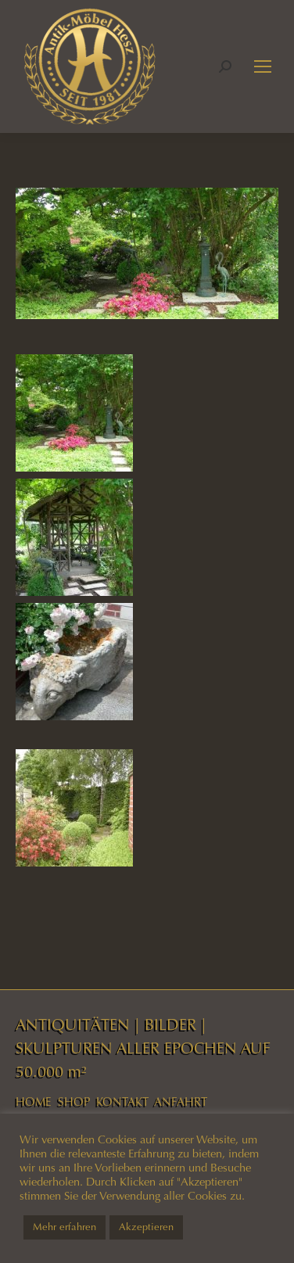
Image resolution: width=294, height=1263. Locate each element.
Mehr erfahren (64, 1227)
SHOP (74, 1102)
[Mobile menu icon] (262, 66)
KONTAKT (122, 1102)
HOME (34, 1102)
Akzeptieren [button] (146, 1227)
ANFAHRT (180, 1102)
